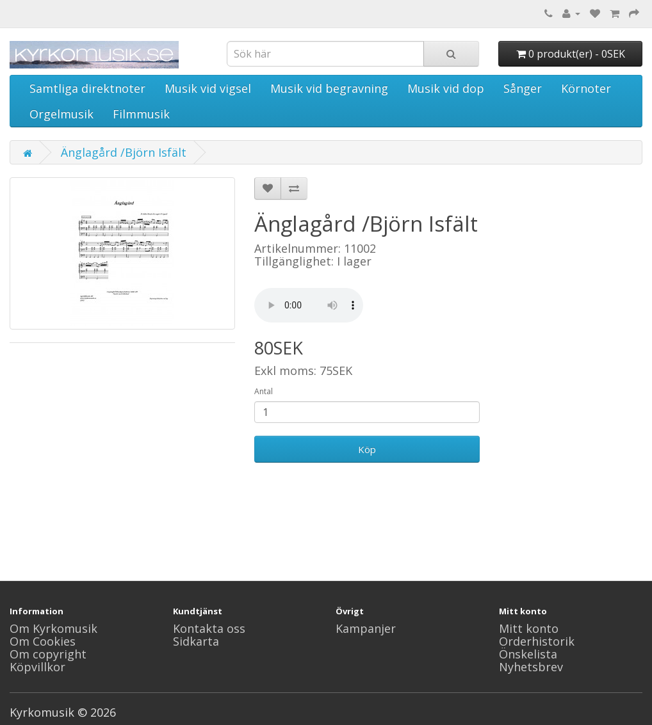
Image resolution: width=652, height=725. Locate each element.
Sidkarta (196, 641)
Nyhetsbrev (531, 666)
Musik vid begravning (329, 88)
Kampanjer (366, 628)
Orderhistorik (537, 641)
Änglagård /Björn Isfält (123, 152)
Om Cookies (43, 641)
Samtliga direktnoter (87, 88)
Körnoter (586, 88)
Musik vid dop (445, 88)
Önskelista (528, 654)
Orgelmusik (61, 114)
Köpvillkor (37, 666)
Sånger (522, 88)
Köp (367, 449)
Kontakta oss (209, 628)
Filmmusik (141, 114)
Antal (263, 391)
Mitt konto (528, 628)
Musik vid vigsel (208, 88)
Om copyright (48, 654)
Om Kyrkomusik (53, 628)
